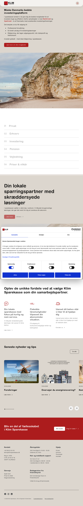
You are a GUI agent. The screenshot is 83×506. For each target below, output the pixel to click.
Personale (59, 454)
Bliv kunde (59, 428)
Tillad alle (68, 275)
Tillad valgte (41, 275)
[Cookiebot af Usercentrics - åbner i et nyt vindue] (73, 229)
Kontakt (58, 456)
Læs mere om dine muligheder (16, 45)
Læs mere (9, 218)
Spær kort (7, 474)
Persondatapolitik (49, 498)
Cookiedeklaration (38, 498)
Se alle (74, 351)
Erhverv (58, 452)
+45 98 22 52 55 (9, 450)
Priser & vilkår (8, 476)
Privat (58, 450)
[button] (77, 3)
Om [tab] (68, 235)
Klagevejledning (9, 478)
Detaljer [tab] (41, 235)
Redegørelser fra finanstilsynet (37, 472)
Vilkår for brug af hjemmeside (39, 481)
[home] (9, 3)
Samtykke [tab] (14, 235)
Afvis (15, 275)
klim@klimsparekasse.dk (12, 452)
